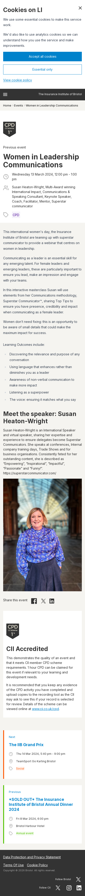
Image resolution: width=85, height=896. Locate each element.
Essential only (42, 69)
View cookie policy (17, 80)
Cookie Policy (37, 865)
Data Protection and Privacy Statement (32, 857)
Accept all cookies (42, 56)
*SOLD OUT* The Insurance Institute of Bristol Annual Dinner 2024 (41, 804)
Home (7, 105)
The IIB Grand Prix (26, 744)
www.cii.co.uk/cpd (45, 709)
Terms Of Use (13, 865)
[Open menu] (5, 94)
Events (18, 105)
